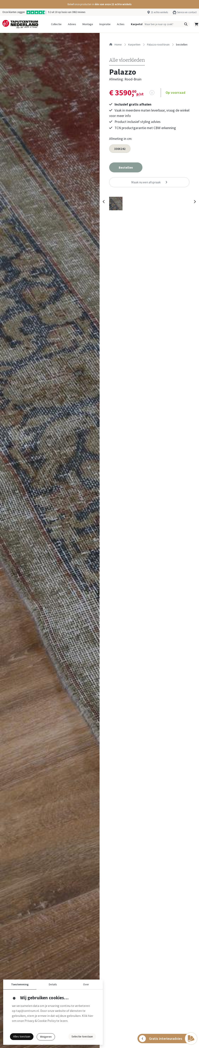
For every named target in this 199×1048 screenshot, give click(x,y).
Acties (120, 24)
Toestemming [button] (19, 984)
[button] (99, 4)
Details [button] (53, 984)
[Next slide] (194, 201)
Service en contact (187, 12)
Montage (87, 24)
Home (115, 44)
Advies (72, 24)
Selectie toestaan (82, 1036)
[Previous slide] (104, 201)
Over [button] (86, 984)
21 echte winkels (159, 12)
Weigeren (46, 1036)
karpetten (134, 44)
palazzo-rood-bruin (158, 44)
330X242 (119, 149)
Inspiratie (105, 24)
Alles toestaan (21, 1036)
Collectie (56, 24)
